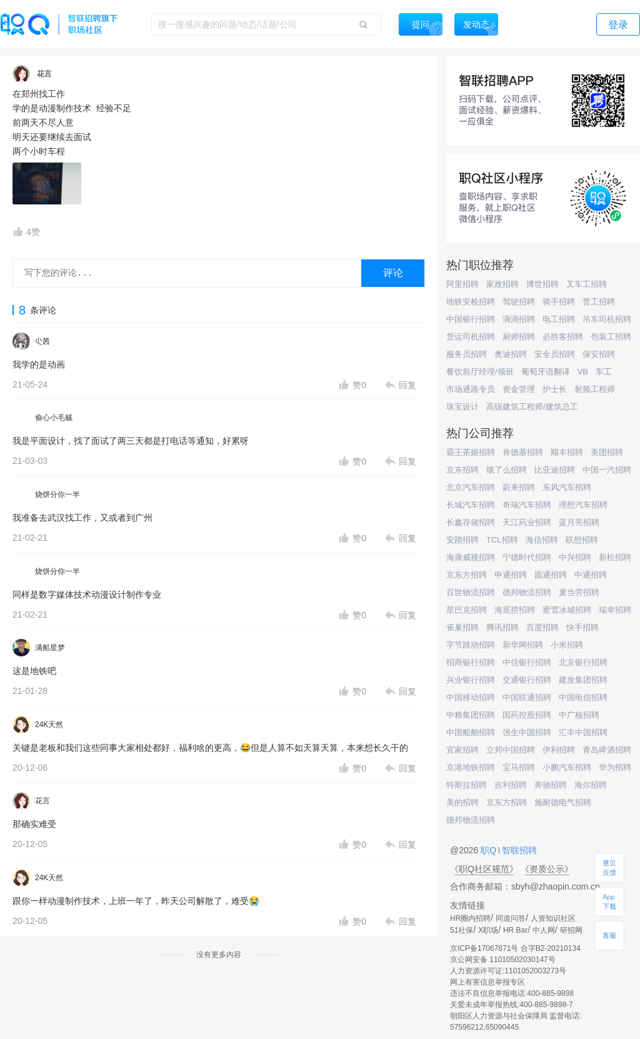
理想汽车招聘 (583, 504)
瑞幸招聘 (615, 610)
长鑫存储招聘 (470, 522)
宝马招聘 (518, 767)
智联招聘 (518, 850)
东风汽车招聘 (566, 487)
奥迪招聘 (510, 354)
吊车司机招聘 (606, 319)
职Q (490, 850)
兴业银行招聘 (470, 680)
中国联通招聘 (526, 697)
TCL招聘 (502, 540)
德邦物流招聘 (526, 592)
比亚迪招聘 (554, 469)
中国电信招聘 (583, 697)
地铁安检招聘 (470, 301)
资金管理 (518, 389)
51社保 (461, 930)
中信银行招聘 (526, 662)
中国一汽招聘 (606, 469)
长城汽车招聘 (470, 504)
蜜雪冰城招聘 (566, 610)
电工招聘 (558, 319)
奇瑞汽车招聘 (526, 504)
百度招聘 (542, 627)
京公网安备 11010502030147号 (503, 959)
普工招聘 (598, 301)
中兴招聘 (575, 557)
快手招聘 (582, 627)
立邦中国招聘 (510, 750)
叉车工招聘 (586, 284)
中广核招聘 (579, 715)
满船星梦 (50, 647)
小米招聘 (567, 645)
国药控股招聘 (526, 715)
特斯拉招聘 (466, 785)
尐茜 (42, 341)
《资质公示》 (547, 869)
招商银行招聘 (470, 662)
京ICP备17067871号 (484, 948)
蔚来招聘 (518, 487)
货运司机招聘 (470, 336)
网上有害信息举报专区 (487, 982)
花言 (42, 800)
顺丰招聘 (567, 452)
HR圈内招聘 (470, 918)
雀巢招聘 (462, 627)
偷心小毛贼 (53, 417)
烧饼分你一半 (57, 494)
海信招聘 (542, 540)
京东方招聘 (466, 575)
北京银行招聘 (583, 662)
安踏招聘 (462, 540)
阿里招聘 (462, 284)
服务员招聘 (466, 354)
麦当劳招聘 (579, 592)
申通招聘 (510, 575)
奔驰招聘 (550, 785)
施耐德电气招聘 (562, 802)
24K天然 (49, 724)
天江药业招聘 (526, 522)
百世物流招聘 (470, 592)
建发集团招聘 (583, 680)
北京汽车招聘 (470, 487)
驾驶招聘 (518, 301)
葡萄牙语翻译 (545, 371)
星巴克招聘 (466, 610)
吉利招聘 (510, 785)
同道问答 (511, 918)
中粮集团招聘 (470, 715)
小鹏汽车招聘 (566, 767)
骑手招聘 (558, 301)
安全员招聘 (554, 354)
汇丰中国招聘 (583, 732)
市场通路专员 (470, 389)
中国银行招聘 (470, 319)
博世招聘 (542, 284)
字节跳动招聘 (470, 645)
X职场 (488, 930)
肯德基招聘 (522, 452)
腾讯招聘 (502, 627)
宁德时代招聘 (526, 557)
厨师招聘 (518, 336)
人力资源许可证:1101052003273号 (508, 970)
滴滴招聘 (518, 319)
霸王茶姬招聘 (470, 452)
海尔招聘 (590, 785)
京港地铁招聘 (470, 767)
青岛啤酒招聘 (606, 750)
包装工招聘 (611, 336)
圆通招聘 (550, 575)
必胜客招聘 (562, 336)
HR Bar (515, 930)
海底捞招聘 (514, 610)
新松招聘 (615, 557)
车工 (604, 371)
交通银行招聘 (526, 680)
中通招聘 (590, 575)
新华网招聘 (522, 645)
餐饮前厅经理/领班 (480, 371)
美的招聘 (462, 802)
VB (583, 371)
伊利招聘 (558, 750)
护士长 (554, 389)
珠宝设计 (462, 406)
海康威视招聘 (470, 557)
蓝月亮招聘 (579, 522)
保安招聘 (598, 354)
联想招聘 (582, 540)
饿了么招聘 (506, 469)
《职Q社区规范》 (484, 869)
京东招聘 (462, 469)
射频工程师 (594, 389)
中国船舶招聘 (470, 732)
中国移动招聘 (470, 697)
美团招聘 (607, 452)
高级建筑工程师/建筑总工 (532, 406)
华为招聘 (615, 767)
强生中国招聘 (526, 732)
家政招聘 (502, 284)
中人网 (543, 930)
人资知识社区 (553, 918)
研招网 (571, 930)
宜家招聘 (462, 750)
